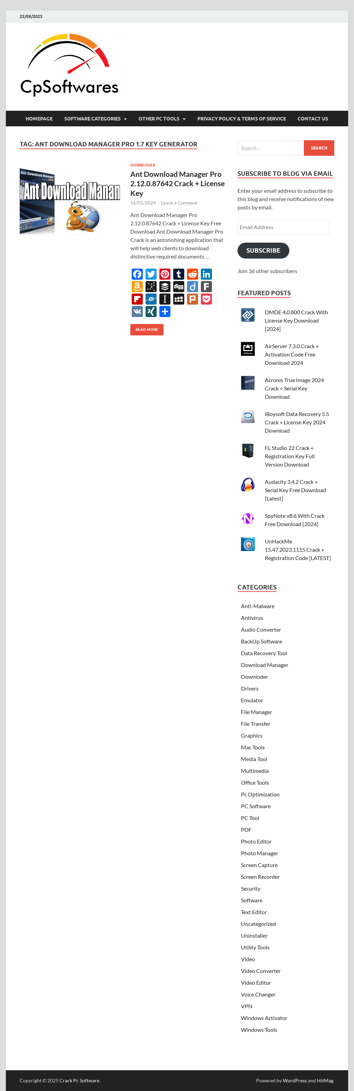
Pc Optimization (260, 794)
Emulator (252, 700)
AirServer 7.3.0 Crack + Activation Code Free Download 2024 (292, 354)
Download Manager (264, 664)
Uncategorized (258, 923)
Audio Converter (261, 629)
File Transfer (255, 723)
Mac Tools (253, 747)
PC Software (256, 806)
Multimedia (255, 770)
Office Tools (255, 782)
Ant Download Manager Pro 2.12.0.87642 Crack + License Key (177, 183)
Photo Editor (256, 841)
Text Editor (254, 912)
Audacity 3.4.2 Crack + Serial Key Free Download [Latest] (295, 490)
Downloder (142, 165)
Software (251, 900)
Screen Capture (259, 865)
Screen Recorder (260, 876)
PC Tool (250, 817)
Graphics (251, 735)
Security (250, 888)
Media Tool (254, 759)
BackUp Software (261, 641)
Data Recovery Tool (264, 653)
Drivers (250, 688)
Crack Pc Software (79, 1080)
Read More (144, 328)
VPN (246, 1006)
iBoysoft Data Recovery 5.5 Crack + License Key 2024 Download (297, 422)
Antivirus (252, 617)
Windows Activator (264, 1018)
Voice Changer (258, 994)
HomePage (39, 118)
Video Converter (261, 970)
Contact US (313, 118)
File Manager (256, 712)
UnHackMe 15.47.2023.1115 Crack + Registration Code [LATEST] (298, 549)
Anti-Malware (257, 606)
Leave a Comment (179, 203)
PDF (246, 829)
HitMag (325, 1080)
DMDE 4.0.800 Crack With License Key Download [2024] (296, 320)
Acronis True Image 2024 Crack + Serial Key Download (294, 388)
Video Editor (256, 982)
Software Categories (92, 118)
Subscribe (263, 250)
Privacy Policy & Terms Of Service (241, 118)
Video (248, 959)
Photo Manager (259, 853)
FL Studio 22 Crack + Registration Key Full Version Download (290, 456)
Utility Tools (255, 947)
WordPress (295, 1080)
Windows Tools (259, 1029)
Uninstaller (254, 935)
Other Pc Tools (159, 118)
